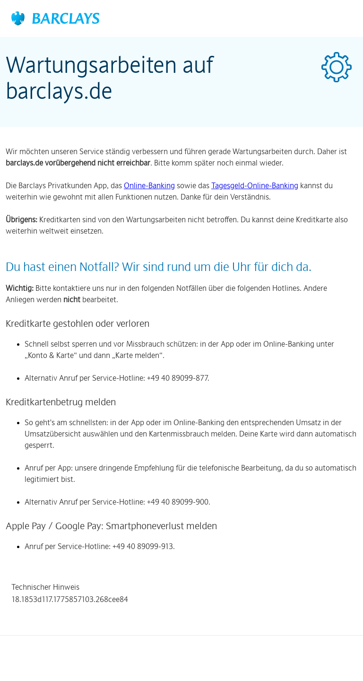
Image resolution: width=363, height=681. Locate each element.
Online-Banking (149, 185)
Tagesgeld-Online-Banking (254, 185)
